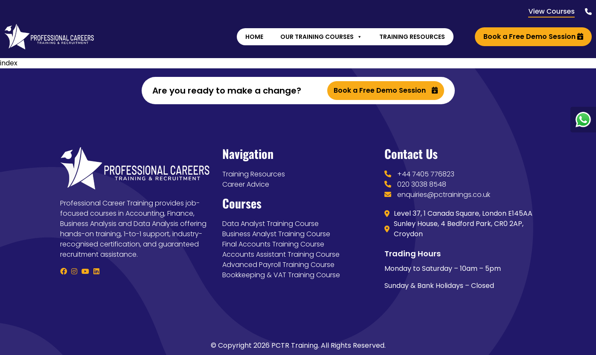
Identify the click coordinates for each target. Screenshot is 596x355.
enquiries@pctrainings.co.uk (443, 195)
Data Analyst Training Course (270, 224)
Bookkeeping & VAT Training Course (281, 275)
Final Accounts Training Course (273, 244)
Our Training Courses (321, 36)
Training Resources (412, 36)
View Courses (551, 11)
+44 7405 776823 (425, 174)
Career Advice (245, 184)
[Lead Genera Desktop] (49, 36)
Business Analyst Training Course (276, 234)
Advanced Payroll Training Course (278, 265)
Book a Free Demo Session (533, 36)
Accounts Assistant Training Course (281, 254)
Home (254, 36)
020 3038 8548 (421, 184)
